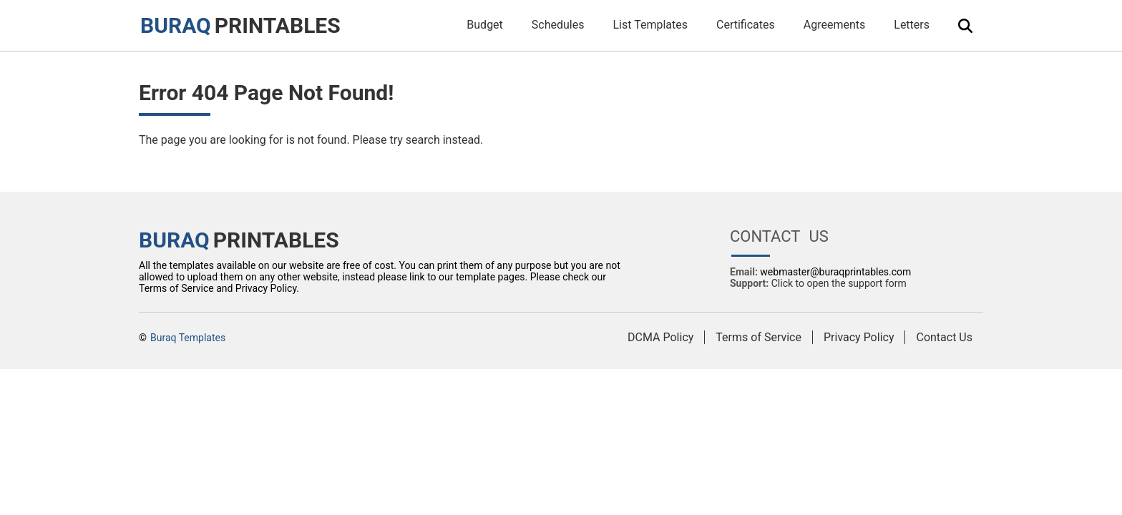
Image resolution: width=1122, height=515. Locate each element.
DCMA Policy (660, 337)
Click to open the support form (839, 283)
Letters (912, 24)
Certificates (745, 24)
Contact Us (944, 337)
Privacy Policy (859, 337)
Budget (485, 24)
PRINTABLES (240, 25)
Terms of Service (758, 337)
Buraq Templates (187, 337)
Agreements (835, 24)
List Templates (650, 24)
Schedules (558, 24)
